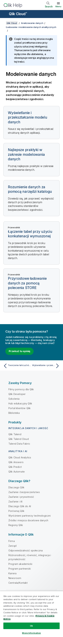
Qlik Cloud (18, 14)
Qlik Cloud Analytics (19, 457)
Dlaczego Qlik (16, 487)
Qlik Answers (16, 462)
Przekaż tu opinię (19, 351)
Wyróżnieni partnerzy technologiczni (29, 515)
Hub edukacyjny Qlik (20, 403)
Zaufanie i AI (15, 501)
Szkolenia (13, 398)
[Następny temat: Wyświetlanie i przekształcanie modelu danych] (46, 366)
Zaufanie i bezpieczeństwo (24, 492)
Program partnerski (19, 568)
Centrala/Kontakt (18, 582)
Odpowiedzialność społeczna (25, 550)
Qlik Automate (16, 471)
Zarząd (12, 545)
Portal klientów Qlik (19, 408)
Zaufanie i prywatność (21, 496)
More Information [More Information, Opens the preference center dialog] (31, 633)
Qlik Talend (14, 434)
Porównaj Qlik (16, 510)
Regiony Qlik (15, 525)
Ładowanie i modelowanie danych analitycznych (31, 27)
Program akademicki (20, 563)
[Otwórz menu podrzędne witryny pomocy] (4, 14)
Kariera (12, 573)
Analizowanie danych (32, 23)
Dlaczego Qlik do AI (19, 506)
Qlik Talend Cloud (18, 439)
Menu (58, 6)
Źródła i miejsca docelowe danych (28, 520)
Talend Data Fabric (19, 443)
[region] (31, 614)
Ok (31, 625)
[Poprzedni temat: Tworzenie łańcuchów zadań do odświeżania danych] (17, 366)
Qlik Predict (15, 466)
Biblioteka (14, 412)
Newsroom (14, 578)
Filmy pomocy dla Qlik (21, 389)
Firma (11, 541)
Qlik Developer (17, 394)
